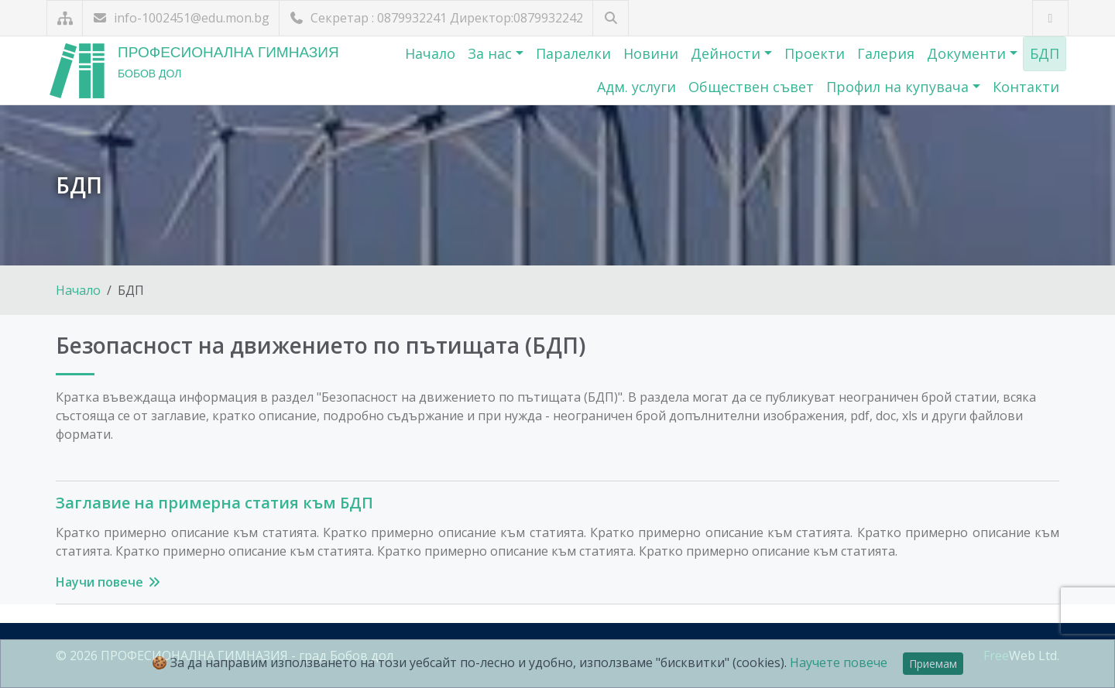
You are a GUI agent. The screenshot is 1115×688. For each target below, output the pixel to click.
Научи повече (109, 581)
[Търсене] (610, 18)
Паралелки (573, 53)
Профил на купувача (899, 86)
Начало (430, 53)
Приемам (933, 663)
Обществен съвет (751, 86)
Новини (650, 53)
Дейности (727, 53)
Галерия (885, 53)
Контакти (1026, 86)
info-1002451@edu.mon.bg (180, 17)
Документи (968, 53)
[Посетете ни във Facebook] (1050, 18)
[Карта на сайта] (64, 18)
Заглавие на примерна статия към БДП (214, 502)
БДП (1044, 53)
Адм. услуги (636, 86)
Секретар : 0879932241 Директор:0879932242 (436, 17)
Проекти (814, 53)
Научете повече (838, 662)
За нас (492, 53)
